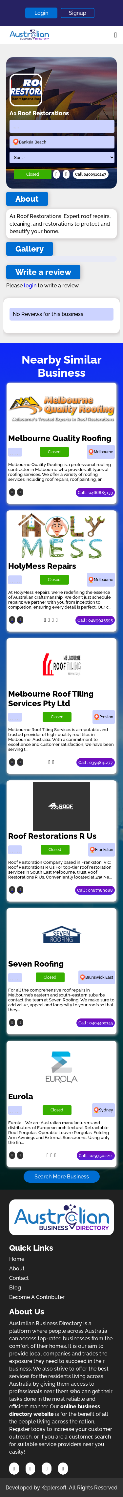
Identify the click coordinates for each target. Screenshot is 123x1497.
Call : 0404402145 (95, 1022)
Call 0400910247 (90, 174)
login (30, 285)
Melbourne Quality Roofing (59, 438)
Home (16, 1259)
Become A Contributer (37, 1297)
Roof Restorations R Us (52, 836)
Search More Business (61, 1176)
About (17, 1268)
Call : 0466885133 (95, 492)
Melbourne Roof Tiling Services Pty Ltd (50, 698)
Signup (77, 13)
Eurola (20, 1096)
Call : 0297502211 (96, 1155)
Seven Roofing (36, 964)
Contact (19, 1278)
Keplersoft (54, 1488)
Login (41, 13)
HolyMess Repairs (42, 566)
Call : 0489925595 (95, 620)
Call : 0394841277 (95, 762)
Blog (15, 1288)
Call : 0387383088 (95, 890)
